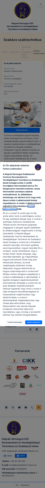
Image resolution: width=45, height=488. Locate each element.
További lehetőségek (14, 322)
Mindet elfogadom (33, 322)
